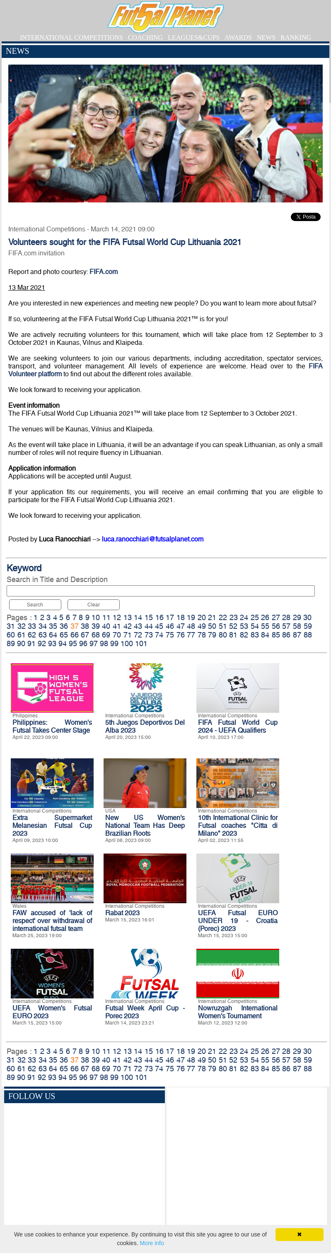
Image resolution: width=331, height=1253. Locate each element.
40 (106, 626)
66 (74, 634)
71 (127, 634)
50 (212, 626)
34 (43, 626)
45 (159, 626)
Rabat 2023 (122, 913)
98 (104, 643)
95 (73, 643)
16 (159, 617)
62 (32, 634)
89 (11, 643)
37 (74, 626)
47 (180, 626)
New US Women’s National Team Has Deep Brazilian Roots (145, 825)
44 (149, 626)
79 (212, 634)
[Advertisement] (246, 1161)
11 (106, 617)
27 (276, 617)
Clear (93, 605)
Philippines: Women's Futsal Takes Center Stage (52, 726)
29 (297, 617)
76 (180, 634)
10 (96, 617)
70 (117, 634)
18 (180, 617)
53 (244, 626)
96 (83, 643)
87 (297, 634)
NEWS (266, 37)
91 (31, 643)
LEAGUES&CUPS (194, 37)
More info (152, 1243)
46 (170, 626)
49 (202, 626)
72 (138, 634)
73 (149, 634)
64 (53, 634)
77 (191, 634)
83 (255, 634)
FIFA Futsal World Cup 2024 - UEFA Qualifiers (238, 726)
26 (265, 617)
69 (106, 634)
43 (138, 626)
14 (138, 617)
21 (212, 617)
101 (141, 643)
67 (85, 634)
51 (223, 626)
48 (191, 626)
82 (244, 634)
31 (11, 626)
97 (93, 643)
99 (114, 643)
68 (96, 634)
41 (117, 626)
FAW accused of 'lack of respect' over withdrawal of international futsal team (52, 921)
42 (127, 626)
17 (170, 617)
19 (191, 617)
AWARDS (238, 37)
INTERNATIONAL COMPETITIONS (71, 37)
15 (149, 617)
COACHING (145, 37)
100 (127, 643)
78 (202, 634)
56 (276, 626)
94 (62, 643)
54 (255, 626)
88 (308, 634)
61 (21, 634)
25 (255, 617)
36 (64, 626)
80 (223, 634)
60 (11, 634)
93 (52, 643)
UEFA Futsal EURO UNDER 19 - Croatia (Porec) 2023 (238, 921)
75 (170, 634)
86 (286, 634)
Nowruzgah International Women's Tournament (238, 1012)
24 (244, 617)
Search (35, 605)
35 (53, 626)
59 (308, 626)
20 (202, 617)
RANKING (295, 37)
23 (234, 617)
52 (233, 626)
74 (159, 634)
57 (286, 626)
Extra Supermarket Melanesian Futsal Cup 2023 (52, 825)
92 (42, 643)
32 (21, 626)
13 (127, 617)
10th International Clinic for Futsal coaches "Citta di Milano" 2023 (238, 825)
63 (43, 634)
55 (265, 626)
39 (96, 626)
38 (85, 626)
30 (307, 617)
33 (32, 626)
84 (265, 634)
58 (297, 626)
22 (223, 617)
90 (21, 643)
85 (276, 634)
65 (64, 634)
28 (286, 617)
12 (117, 617)
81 (233, 634)
